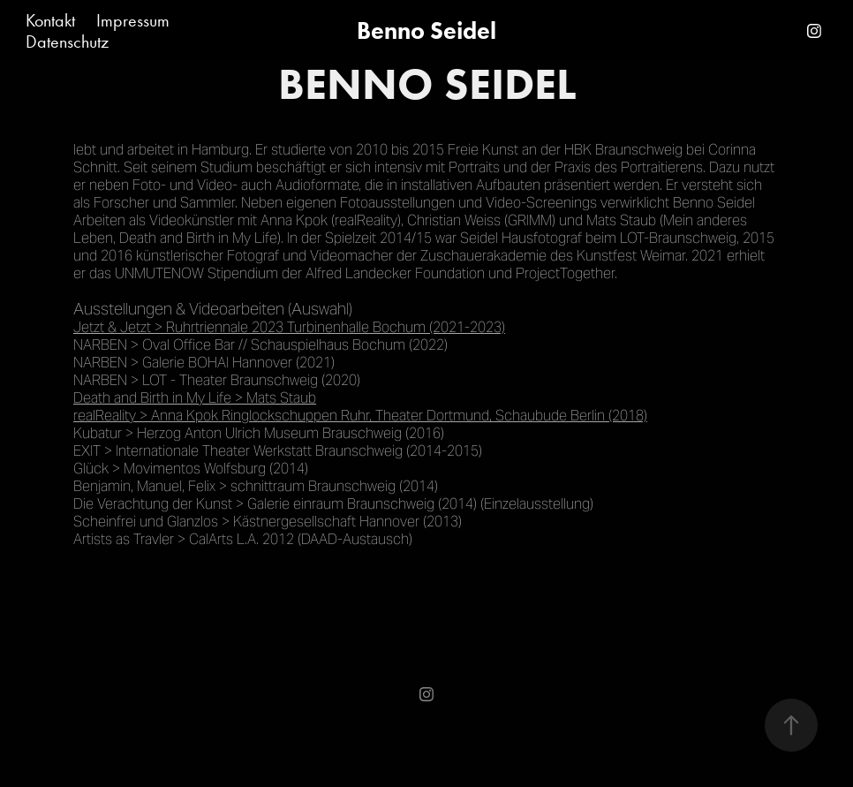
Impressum (133, 20)
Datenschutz (67, 41)
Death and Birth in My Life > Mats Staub (194, 398)
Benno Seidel (426, 30)
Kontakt (50, 20)
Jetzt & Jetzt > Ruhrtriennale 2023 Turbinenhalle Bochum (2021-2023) (289, 327)
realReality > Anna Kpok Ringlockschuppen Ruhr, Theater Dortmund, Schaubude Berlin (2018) (360, 415)
